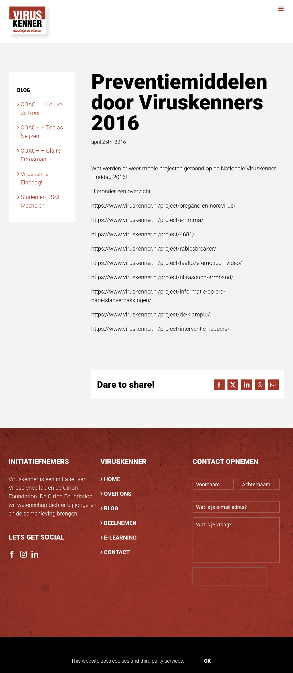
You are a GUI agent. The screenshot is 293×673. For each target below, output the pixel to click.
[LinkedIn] (34, 554)
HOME (112, 479)
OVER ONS (117, 493)
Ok (207, 661)
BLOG (111, 508)
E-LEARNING (120, 537)
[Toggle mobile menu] (281, 9)
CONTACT (117, 552)
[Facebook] (12, 554)
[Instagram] (23, 554)
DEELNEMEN (120, 522)
